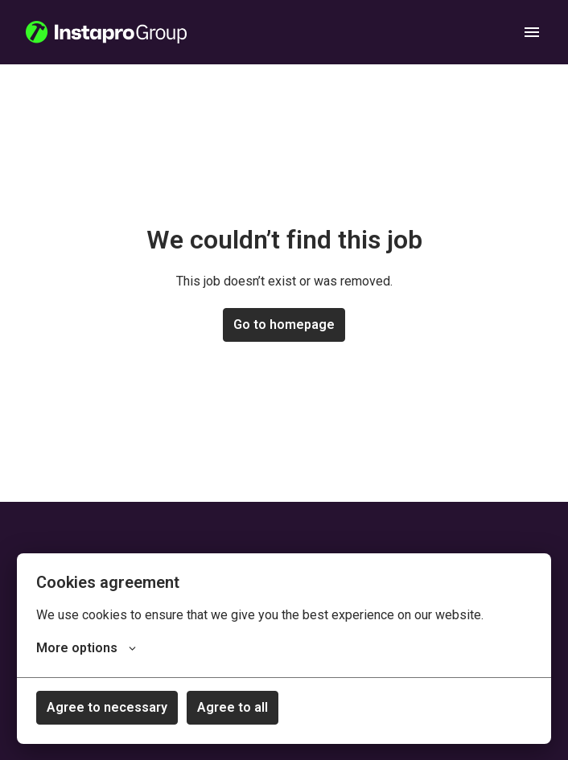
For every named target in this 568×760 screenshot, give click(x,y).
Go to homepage (284, 324)
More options (86, 648)
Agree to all (232, 707)
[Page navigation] (532, 32)
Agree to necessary (107, 707)
